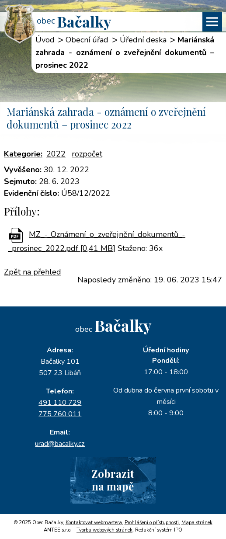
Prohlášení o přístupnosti (152, 522)
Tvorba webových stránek (104, 530)
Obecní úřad (87, 40)
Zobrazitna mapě (112, 479)
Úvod (45, 40)
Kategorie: (23, 154)
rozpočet (87, 154)
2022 (56, 154)
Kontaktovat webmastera (94, 522)
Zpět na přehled (32, 272)
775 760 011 (59, 414)
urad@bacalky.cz (60, 444)
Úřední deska (143, 40)
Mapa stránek (196, 522)
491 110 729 (59, 402)
